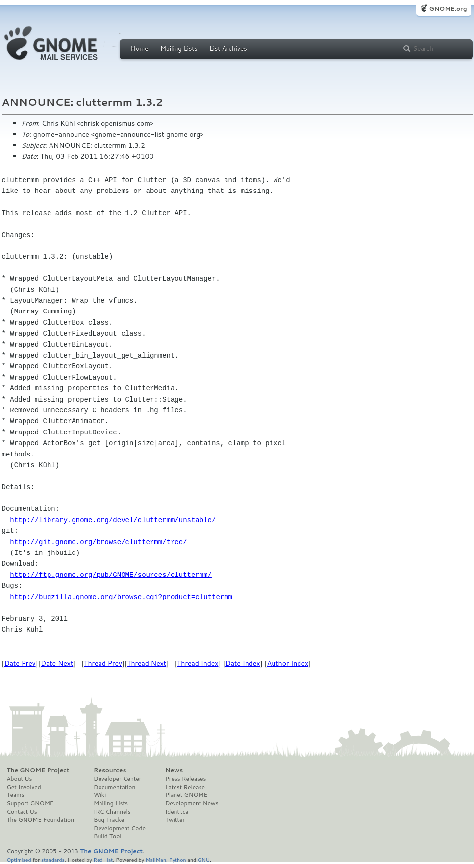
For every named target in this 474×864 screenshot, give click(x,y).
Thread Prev (103, 663)
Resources (110, 770)
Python (177, 859)
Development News (192, 803)
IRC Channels (112, 812)
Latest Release (185, 787)
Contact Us (22, 812)
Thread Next (146, 663)
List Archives (228, 48)
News (174, 770)
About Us (19, 779)
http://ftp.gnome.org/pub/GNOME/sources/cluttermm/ (111, 574)
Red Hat (103, 859)
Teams (16, 795)
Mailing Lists (179, 48)
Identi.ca (177, 812)
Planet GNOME (186, 795)
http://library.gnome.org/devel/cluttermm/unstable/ (113, 520)
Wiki (100, 795)
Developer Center (117, 779)
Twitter (175, 820)
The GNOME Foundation (41, 820)
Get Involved (24, 787)
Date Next (57, 663)
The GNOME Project (38, 770)
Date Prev (20, 663)
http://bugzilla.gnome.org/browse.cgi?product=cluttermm (121, 596)
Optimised (19, 859)
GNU (204, 859)
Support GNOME (30, 803)
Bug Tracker (110, 820)
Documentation (114, 787)
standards (53, 859)
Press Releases (185, 779)
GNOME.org (448, 8)
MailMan (156, 859)
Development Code (120, 828)
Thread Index (198, 663)
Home (140, 48)
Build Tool (107, 836)
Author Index (287, 663)
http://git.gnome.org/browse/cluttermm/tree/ (98, 542)
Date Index (242, 663)
